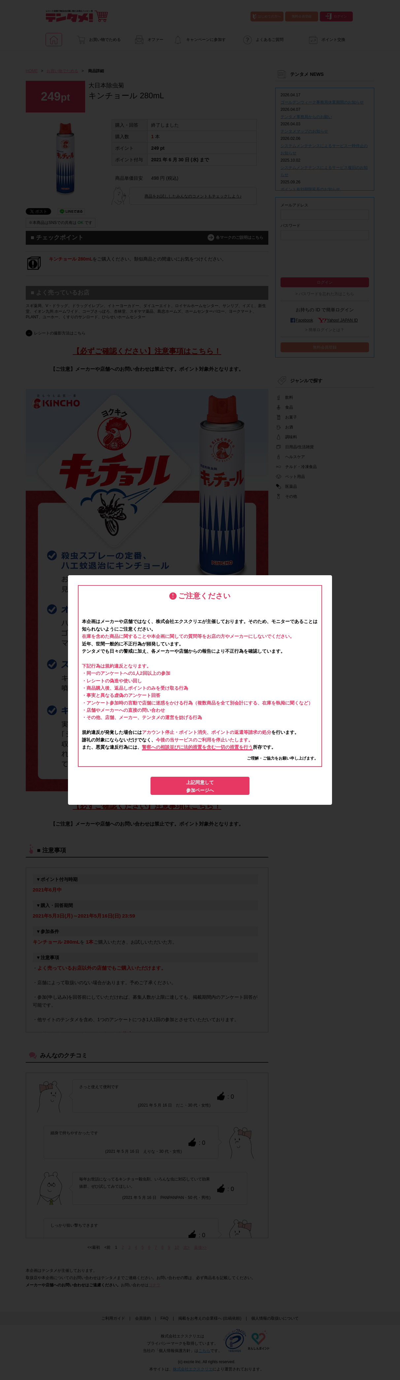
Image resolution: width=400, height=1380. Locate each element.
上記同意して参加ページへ (200, 786)
